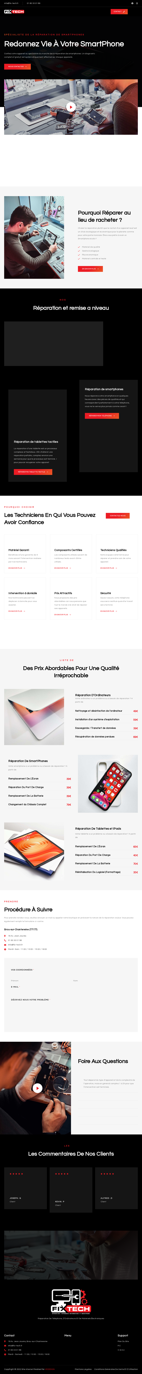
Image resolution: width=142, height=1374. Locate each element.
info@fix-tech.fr (11, 3)
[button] (119, 11)
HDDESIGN (50, 1369)
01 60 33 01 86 (33, 3)
